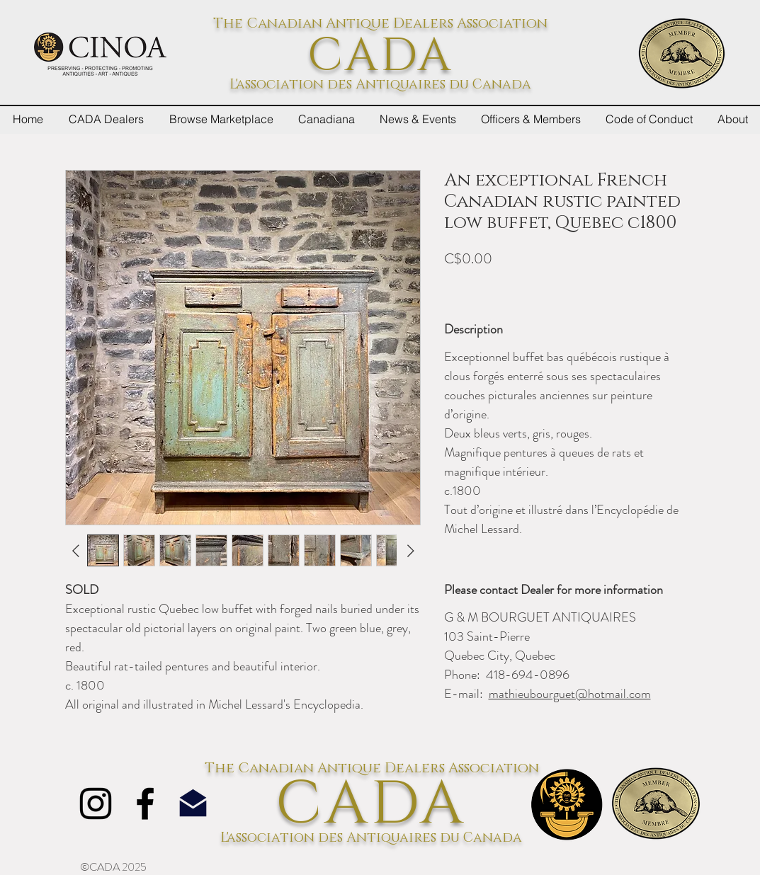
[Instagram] (95, 803)
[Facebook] (145, 803)
